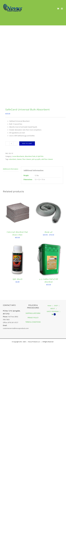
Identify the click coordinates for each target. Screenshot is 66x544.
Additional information (10, 169)
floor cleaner (26, 159)
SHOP (56, 305)
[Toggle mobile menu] (62, 9)
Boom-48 (48, 232)
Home (49, 305)
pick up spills (36, 159)
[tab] (11, 168)
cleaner (19, 159)
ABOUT (52, 308)
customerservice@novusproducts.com (16, 328)
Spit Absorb (17, 279)
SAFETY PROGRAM (53, 311)
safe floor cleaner (47, 159)
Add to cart (27, 143)
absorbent (12, 159)
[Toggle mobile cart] (58, 9)
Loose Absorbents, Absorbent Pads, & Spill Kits (27, 156)
